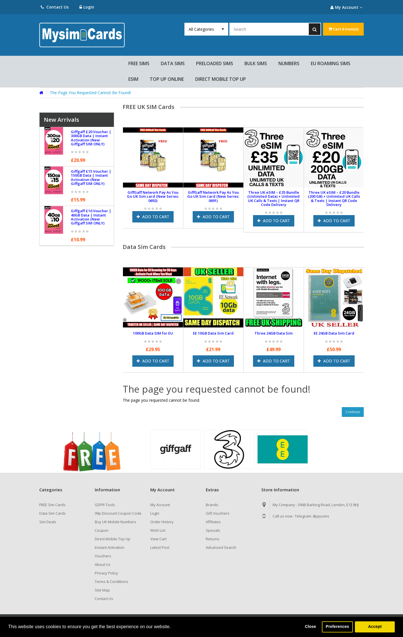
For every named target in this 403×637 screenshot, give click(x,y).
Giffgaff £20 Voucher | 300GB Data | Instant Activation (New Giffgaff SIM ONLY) (91, 138)
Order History (162, 521)
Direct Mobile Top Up (112, 538)
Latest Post (159, 547)
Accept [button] (375, 626)
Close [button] (310, 626)
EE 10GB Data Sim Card (213, 333)
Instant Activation (109, 547)
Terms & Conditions (111, 581)
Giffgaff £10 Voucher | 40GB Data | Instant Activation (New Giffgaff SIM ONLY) (91, 217)
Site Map (102, 590)
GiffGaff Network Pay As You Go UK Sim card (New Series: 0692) (153, 196)
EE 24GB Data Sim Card (334, 333)
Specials (213, 530)
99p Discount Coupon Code (118, 513)
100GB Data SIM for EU (153, 333)
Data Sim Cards (52, 513)
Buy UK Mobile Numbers (115, 521)
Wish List (157, 530)
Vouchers (103, 555)
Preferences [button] (337, 626)
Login (87, 7)
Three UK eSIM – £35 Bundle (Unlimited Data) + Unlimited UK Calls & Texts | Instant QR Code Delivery (273, 198)
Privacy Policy (106, 573)
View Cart (158, 538)
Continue (353, 411)
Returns (212, 538)
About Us (102, 564)
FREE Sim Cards (52, 504)
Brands (212, 504)
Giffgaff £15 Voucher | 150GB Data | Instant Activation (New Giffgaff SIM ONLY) (91, 177)
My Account (160, 504)
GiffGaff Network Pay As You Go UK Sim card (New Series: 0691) (213, 196)
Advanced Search (221, 547)
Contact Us (55, 7)
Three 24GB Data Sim (273, 333)
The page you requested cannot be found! (90, 92)
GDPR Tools (105, 504)
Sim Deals (47, 521)
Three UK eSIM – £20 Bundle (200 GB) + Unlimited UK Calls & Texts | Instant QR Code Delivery (334, 198)
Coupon (101, 530)
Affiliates (213, 521)
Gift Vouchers (217, 513)
